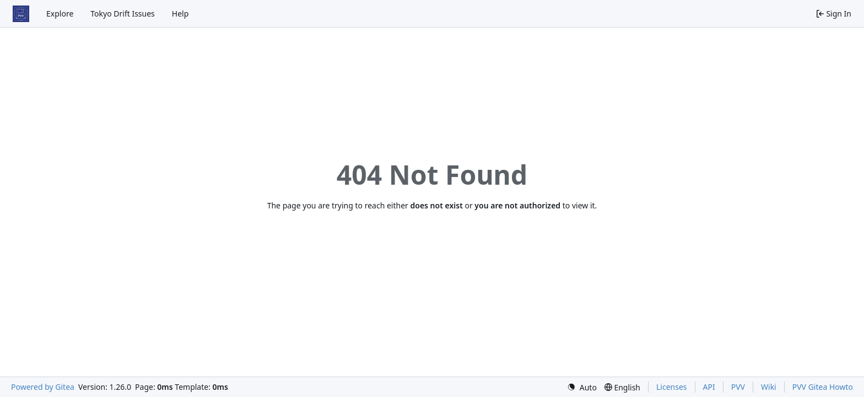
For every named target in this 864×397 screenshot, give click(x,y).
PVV (738, 387)
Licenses (671, 387)
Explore (59, 13)
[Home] (21, 14)
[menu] (582, 387)
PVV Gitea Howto (822, 387)
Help (180, 13)
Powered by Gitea (42, 387)
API (709, 387)
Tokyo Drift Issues (122, 13)
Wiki (768, 387)
